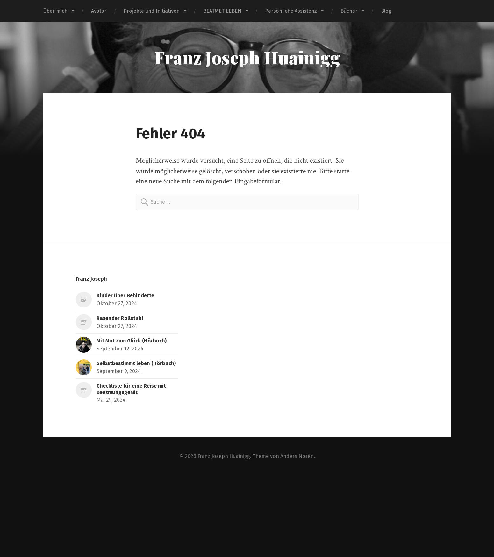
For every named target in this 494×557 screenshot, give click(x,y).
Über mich (55, 11)
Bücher (348, 11)
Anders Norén (297, 456)
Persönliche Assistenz (291, 11)
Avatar (98, 11)
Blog (386, 11)
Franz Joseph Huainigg (247, 57)
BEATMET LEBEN (222, 11)
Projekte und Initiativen (152, 11)
